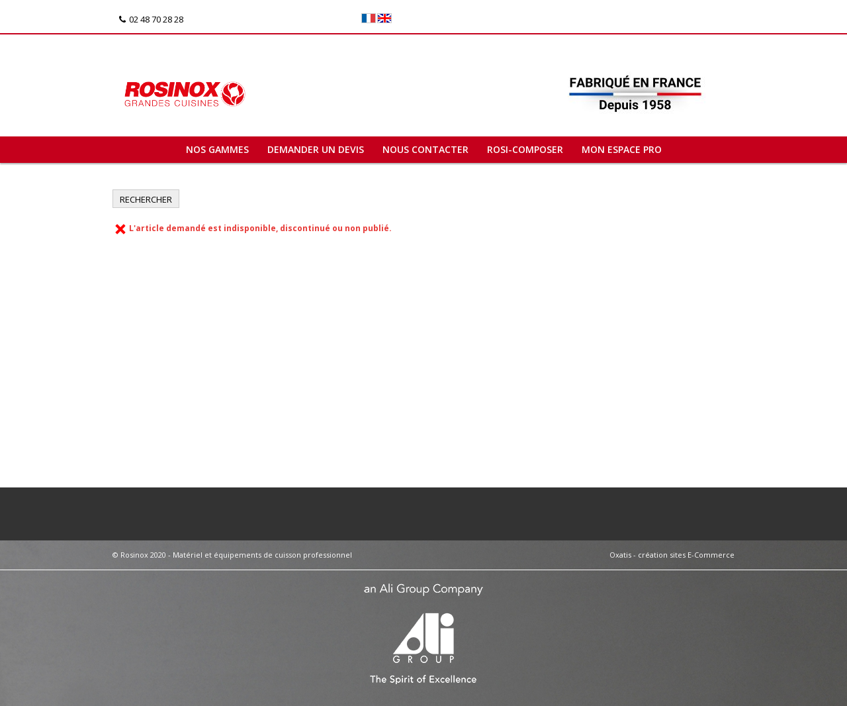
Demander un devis (315, 149)
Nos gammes (217, 149)
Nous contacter (425, 149)
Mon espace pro (622, 149)
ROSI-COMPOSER (525, 149)
